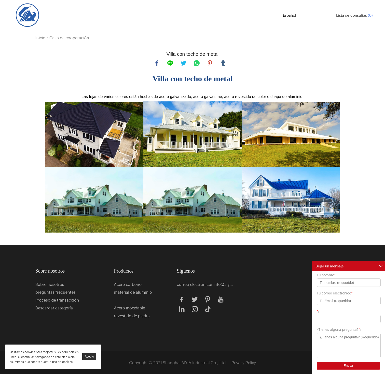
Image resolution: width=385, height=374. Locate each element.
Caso (233, 15)
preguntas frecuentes (55, 292)
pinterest (210, 63)
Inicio (40, 38)
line (170, 63)
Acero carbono (128, 284)
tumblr (223, 63)
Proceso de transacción (57, 300)
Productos (154, 15)
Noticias (262, 15)
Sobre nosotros (197, 15)
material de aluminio (133, 292)
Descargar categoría (54, 307)
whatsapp (196, 63)
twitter (183, 63)
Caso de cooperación (69, 38)
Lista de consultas (354, 15)
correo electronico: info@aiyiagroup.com (205, 284)
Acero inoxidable (129, 307)
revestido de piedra (132, 315)
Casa (128, 15)
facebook (157, 63)
